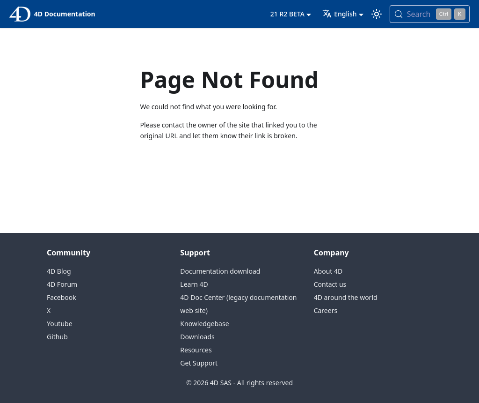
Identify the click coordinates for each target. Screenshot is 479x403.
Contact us (330, 284)
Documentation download (220, 271)
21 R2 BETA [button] (287, 13)
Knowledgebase (204, 323)
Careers (325, 310)
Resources (195, 349)
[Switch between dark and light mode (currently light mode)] (376, 14)
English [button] (339, 13)
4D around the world (345, 297)
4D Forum (62, 284)
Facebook (61, 297)
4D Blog (59, 271)
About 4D (328, 271)
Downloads (197, 336)
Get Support (199, 362)
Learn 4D (194, 284)
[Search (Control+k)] (430, 14)
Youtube (60, 323)
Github (57, 336)
